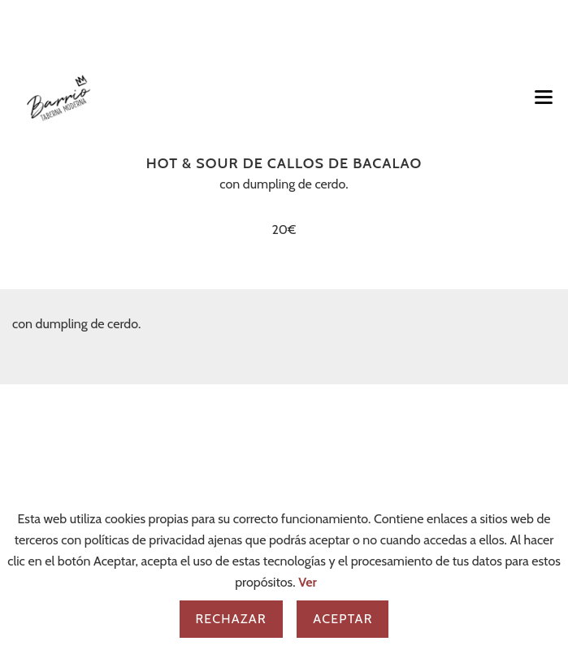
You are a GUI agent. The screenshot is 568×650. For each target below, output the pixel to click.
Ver (307, 582)
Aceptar (342, 618)
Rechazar (231, 618)
